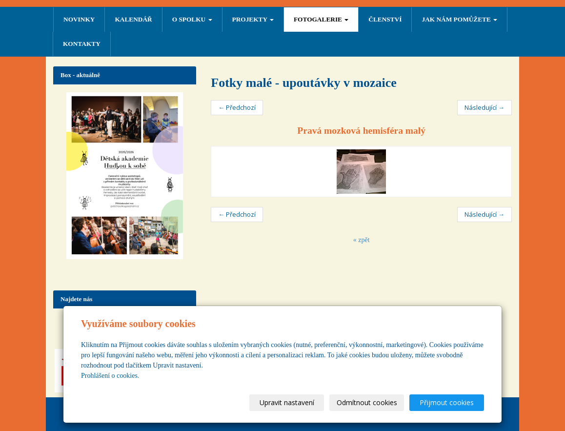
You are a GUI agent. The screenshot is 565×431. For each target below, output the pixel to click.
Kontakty (82, 43)
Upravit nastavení (287, 402)
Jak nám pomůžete (459, 19)
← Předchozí (237, 107)
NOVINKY (79, 19)
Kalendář (133, 19)
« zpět (361, 240)
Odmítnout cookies (367, 402)
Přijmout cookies (447, 402)
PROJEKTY (253, 19)
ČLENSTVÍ (385, 19)
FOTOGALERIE (321, 19)
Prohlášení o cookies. (110, 375)
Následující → (484, 107)
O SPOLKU (192, 19)
